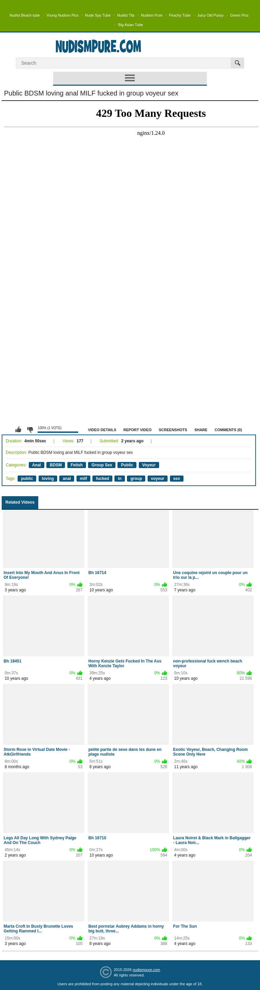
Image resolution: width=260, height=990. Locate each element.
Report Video (138, 430)
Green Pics (239, 15)
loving (48, 478)
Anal (36, 465)
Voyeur (149, 465)
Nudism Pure (151, 15)
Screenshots (173, 430)
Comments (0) (228, 430)
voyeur (157, 478)
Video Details (102, 430)
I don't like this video (30, 429)
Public (127, 465)
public (27, 478)
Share (201, 430)
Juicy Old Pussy (210, 15)
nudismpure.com (146, 970)
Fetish (77, 465)
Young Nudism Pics (62, 15)
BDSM (56, 465)
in (120, 478)
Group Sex (101, 465)
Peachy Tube (180, 15)
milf (83, 478)
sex (176, 478)
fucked (102, 478)
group (136, 478)
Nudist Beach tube (24, 15)
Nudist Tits (125, 15)
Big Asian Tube (130, 25)
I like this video (18, 429)
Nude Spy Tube (98, 15)
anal (67, 478)
